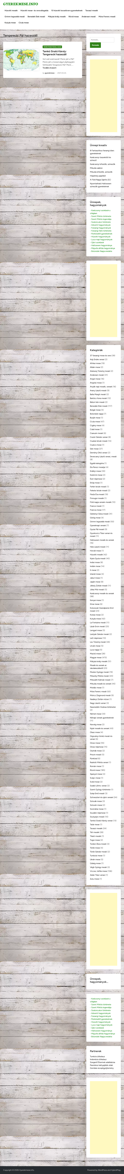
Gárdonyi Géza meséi (99, 514)
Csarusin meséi (96, 433)
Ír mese (93, 570)
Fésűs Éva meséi (97, 494)
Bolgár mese (95, 410)
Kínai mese (94, 604)
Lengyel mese (96, 630)
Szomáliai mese (97, 809)
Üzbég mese (95, 863)
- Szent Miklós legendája (100, 219)
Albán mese (95, 367)
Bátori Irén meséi (97, 402)
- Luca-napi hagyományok (101, 239)
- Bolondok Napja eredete (101, 251)
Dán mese (94, 449)
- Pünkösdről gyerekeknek (101, 234)
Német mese (95, 714)
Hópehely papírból (98, 176)
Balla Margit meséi (98, 394)
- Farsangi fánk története (100, 231)
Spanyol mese (96, 774)
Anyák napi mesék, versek (101, 386)
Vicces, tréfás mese (98, 871)
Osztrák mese (96, 751)
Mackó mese (95, 653)
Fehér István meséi (98, 486)
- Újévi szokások (97, 242)
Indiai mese (95, 562)
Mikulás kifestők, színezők (101, 172)
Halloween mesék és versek (102, 540)
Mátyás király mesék (57, 16)
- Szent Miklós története (100, 216)
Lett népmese (96, 638)
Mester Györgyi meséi (99, 672)
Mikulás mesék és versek (100, 684)
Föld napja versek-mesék (100, 502)
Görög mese (95, 518)
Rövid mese (74, 16)
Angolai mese (96, 383)
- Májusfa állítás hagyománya (102, 248)
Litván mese (95, 646)
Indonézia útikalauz (98, 1059)
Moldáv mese (95, 687)
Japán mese (95, 582)
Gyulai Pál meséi (97, 529)
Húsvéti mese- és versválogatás (34, 10)
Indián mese (95, 566)
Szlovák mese (96, 801)
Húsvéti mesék (11, 10)
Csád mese (95, 429)
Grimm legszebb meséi (15, 16)
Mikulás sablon (96, 168)
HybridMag (115, 1170)
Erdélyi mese (95, 471)
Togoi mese (95, 840)
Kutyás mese (10, 22)
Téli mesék (94, 832)
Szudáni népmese (97, 813)
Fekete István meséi (98, 490)
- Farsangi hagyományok (100, 228)
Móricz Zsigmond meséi (100, 695)
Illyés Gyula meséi (97, 558)
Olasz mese (95, 732)
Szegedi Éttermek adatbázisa (102, 1062)
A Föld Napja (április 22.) (100, 180)
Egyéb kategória (97, 463)
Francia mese (95, 510)
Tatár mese (94, 824)
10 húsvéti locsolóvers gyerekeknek (66, 10)
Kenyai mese (95, 600)
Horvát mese (95, 551)
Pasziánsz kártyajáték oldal (101, 1065)
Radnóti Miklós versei (99, 762)
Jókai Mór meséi (97, 589)
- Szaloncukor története (100, 222)
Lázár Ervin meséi (97, 626)
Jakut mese (95, 578)
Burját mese (95, 418)
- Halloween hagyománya (101, 245)
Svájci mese (95, 778)
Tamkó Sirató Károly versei (52, 47)
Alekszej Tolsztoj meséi (100, 371)
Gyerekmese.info (20, 3)
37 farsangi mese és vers (100, 355)
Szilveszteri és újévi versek (101, 797)
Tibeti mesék (95, 836)
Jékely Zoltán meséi (98, 586)
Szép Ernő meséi (97, 793)
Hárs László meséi (97, 547)
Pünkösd (93, 758)
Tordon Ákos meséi (98, 844)
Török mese (95, 848)
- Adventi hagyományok (100, 225)
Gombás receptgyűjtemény (102, 1068)
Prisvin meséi (95, 754)
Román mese (95, 766)
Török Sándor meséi (98, 852)
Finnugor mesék (97, 498)
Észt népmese (96, 479)
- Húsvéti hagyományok (100, 236)
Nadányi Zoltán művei (99, 699)
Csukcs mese (95, 445)
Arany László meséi (98, 390)
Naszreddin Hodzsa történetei (103, 707)
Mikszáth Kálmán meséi (100, 680)
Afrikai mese (95, 363)
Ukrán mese (95, 859)
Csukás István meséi (98, 441)
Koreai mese (95, 615)
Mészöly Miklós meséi (99, 676)
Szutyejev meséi (97, 817)
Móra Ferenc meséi (107, 16)
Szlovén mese (96, 805)
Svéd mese (95, 782)
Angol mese (95, 379)
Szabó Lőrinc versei (98, 786)
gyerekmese (49, 73)
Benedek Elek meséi (36, 16)
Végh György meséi (98, 867)
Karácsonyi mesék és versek (102, 593)
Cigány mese (95, 425)
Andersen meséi (89, 16)
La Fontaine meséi (98, 622)
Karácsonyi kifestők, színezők (102, 164)
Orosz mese (95, 743)
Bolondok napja (96, 414)
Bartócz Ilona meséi (98, 398)
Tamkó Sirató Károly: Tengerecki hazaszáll (55, 53)
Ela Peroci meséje (97, 467)
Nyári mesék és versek (99, 728)
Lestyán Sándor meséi (99, 634)
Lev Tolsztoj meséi (98, 642)
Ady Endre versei (97, 359)
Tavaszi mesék (91, 10)
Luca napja (94, 650)
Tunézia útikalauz (97, 1056)
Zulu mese (94, 879)
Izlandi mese (95, 574)
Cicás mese (24, 22)
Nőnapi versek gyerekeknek (102, 718)
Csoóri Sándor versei (99, 437)
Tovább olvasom (49, 68)
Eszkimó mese (96, 475)
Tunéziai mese (96, 855)
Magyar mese (95, 657)
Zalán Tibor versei (97, 875)
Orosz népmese (96, 747)
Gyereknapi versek (98, 525)
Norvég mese (95, 724)
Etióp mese (95, 483)
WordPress (102, 1170)
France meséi (96, 506)
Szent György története (100, 789)
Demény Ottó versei (98, 452)
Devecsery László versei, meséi (103, 456)
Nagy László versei (98, 703)
